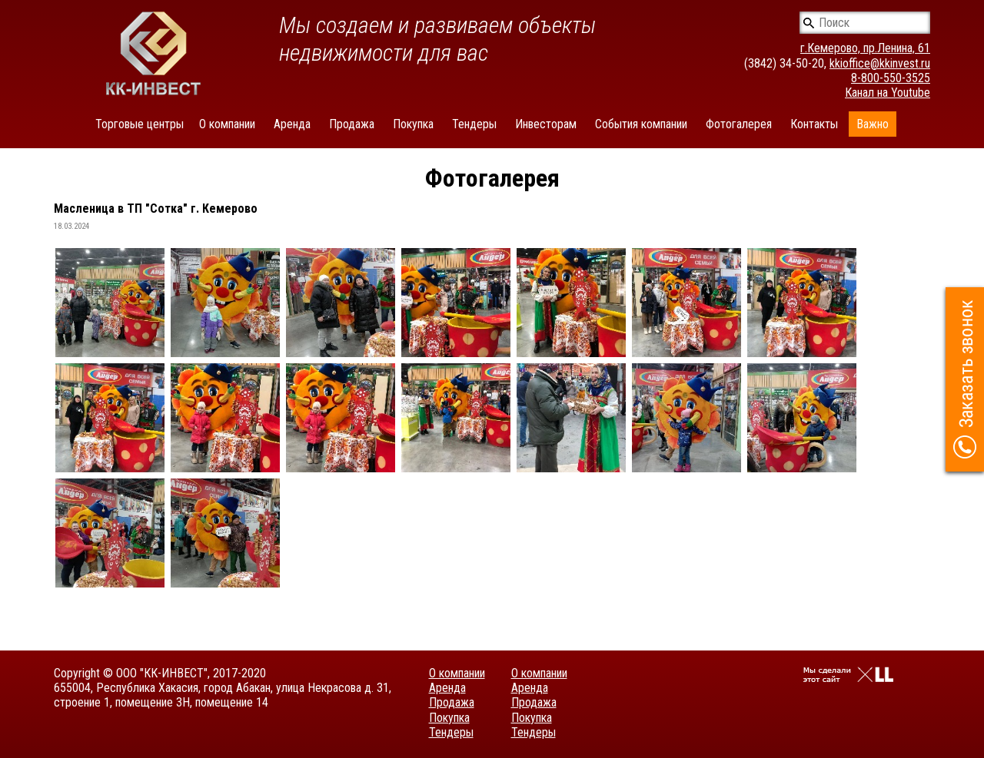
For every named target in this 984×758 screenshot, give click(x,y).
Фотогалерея (739, 124)
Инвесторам (546, 124)
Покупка (413, 124)
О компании (227, 124)
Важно (872, 124)
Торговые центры (139, 124)
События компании (641, 124)
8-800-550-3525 (890, 78)
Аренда (292, 124)
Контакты (814, 124)
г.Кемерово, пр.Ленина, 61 (865, 48)
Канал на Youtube (887, 92)
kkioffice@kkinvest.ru (879, 63)
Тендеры (474, 124)
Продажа (351, 124)
